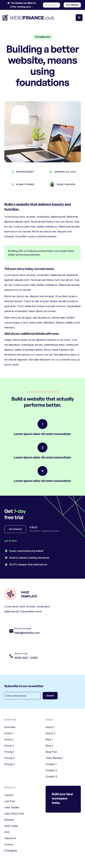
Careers (9, 795)
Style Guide (11, 825)
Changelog (10, 850)
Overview (9, 727)
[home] (28, 18)
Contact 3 (51, 776)
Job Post (9, 801)
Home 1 (8, 733)
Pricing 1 (9, 751)
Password (10, 838)
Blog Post (51, 751)
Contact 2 (51, 770)
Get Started (15, 529)
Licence (8, 844)
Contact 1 (51, 764)
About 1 (50, 727)
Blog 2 (49, 745)
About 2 (50, 733)
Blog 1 (49, 739)
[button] (79, 17)
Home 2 (9, 739)
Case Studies (11, 807)
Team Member (54, 758)
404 (6, 832)
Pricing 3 (9, 764)
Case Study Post (14, 813)
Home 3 (9, 745)
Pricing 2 (9, 758)
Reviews (9, 819)
